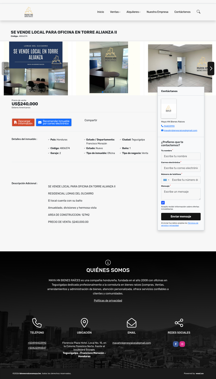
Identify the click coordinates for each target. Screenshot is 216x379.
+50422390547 (37, 347)
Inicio (100, 12)
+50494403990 (37, 342)
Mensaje (166, 186)
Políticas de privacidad (108, 300)
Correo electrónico (171, 162)
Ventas (114, 12)
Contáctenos (182, 12)
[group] (36, 68)
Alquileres (133, 12)
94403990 (169, 126)
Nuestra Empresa (157, 12)
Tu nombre (167, 150)
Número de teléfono (171, 174)
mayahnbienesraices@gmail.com (180, 130)
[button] (102, 92)
